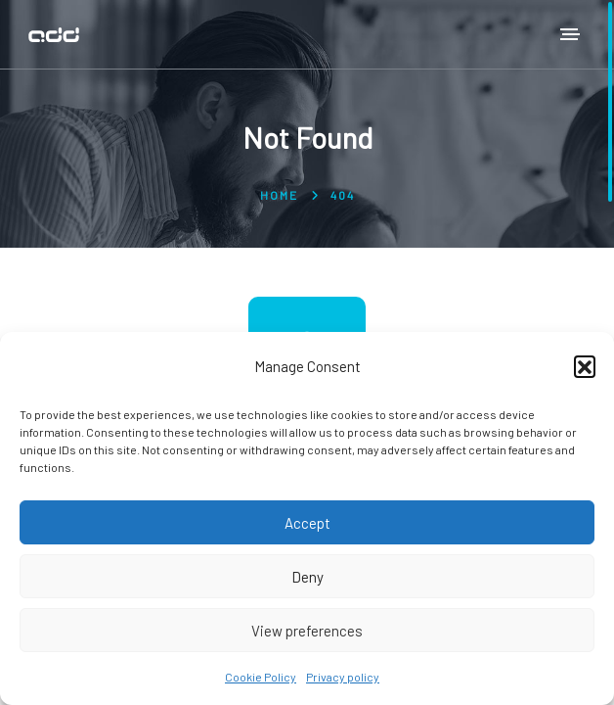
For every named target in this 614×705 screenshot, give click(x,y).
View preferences (307, 630)
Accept (307, 523)
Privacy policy (342, 676)
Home (279, 195)
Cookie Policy (260, 676)
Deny (307, 577)
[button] (584, 366)
